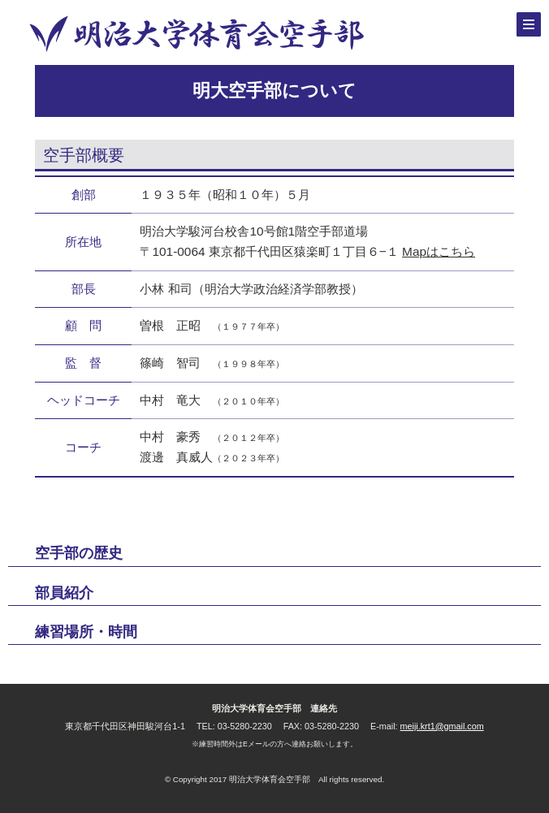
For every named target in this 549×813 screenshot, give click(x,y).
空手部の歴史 (79, 553)
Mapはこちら (438, 251)
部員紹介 (64, 593)
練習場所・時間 (86, 632)
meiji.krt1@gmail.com (442, 726)
